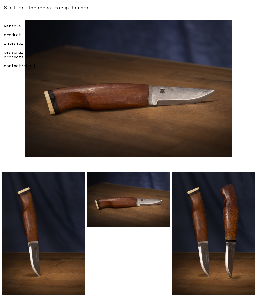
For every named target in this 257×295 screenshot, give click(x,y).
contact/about (20, 65)
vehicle (12, 26)
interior (14, 43)
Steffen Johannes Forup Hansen (47, 7)
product (12, 35)
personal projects (14, 54)
